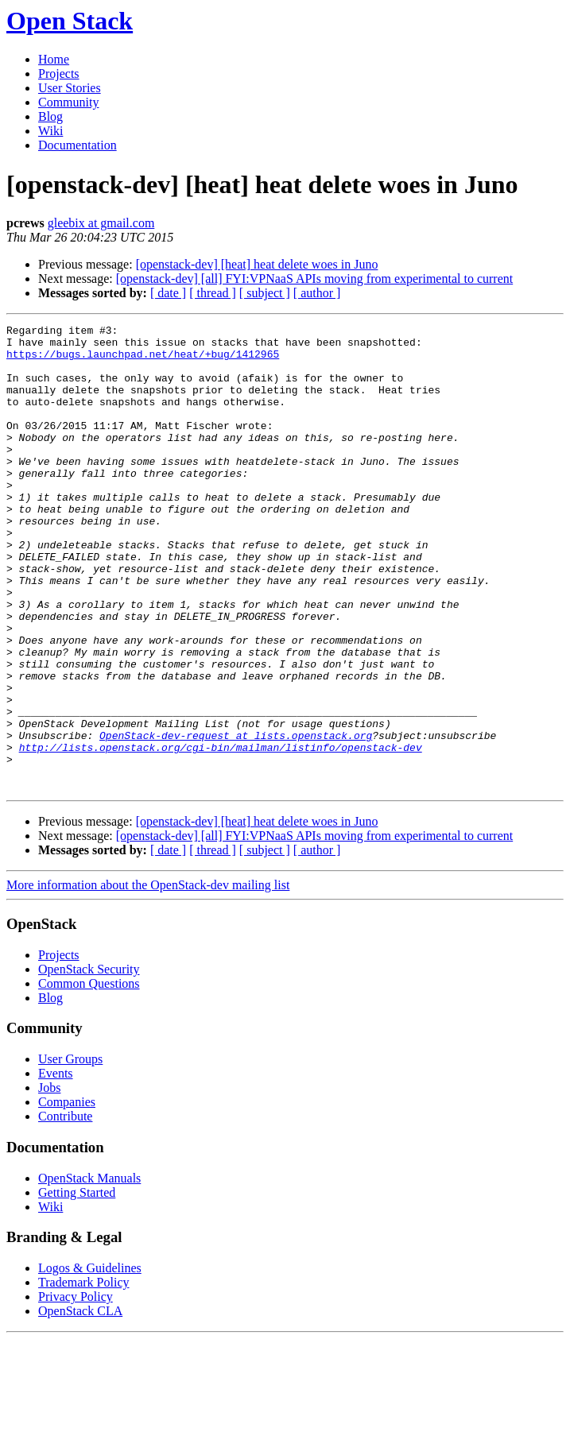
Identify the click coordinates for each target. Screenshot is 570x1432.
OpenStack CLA (80, 1404)
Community (68, 102)
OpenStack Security (89, 1062)
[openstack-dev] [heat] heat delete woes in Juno (257, 264)
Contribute (65, 1209)
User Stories (69, 88)
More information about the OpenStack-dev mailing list (147, 978)
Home (53, 59)
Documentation (77, 145)
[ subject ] (264, 293)
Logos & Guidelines (90, 1361)
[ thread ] (212, 293)
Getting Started (76, 1285)
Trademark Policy (84, 1375)
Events (55, 1166)
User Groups (70, 1152)
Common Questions (89, 1076)
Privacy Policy (75, 1389)
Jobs (49, 1180)
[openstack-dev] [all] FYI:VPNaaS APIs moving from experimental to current (314, 278)
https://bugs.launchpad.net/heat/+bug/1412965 (142, 361)
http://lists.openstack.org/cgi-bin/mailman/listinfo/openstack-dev (220, 833)
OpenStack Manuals (89, 1271)
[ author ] (317, 293)
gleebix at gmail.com (101, 223)
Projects (58, 73)
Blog (50, 116)
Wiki (50, 130)
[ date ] (168, 293)
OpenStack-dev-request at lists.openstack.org (235, 818)
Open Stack (69, 20)
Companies (66, 1195)
